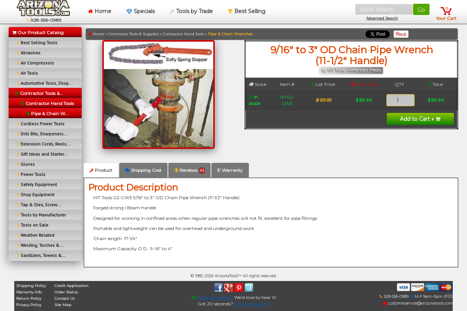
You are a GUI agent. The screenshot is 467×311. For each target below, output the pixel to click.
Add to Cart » (420, 119)
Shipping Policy (31, 285)
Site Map (62, 304)
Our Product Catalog (38, 32)
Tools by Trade (191, 11)
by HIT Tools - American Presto (351, 70)
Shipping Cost (143, 170)
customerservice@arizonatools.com (418, 303)
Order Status (66, 292)
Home (99, 11)
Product (101, 170)
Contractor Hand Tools (183, 34)
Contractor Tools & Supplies (133, 34)
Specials (140, 11)
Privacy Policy (28, 304)
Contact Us (64, 298)
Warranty (230, 170)
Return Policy (28, 298)
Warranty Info (29, 292)
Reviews (189, 170)
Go (421, 9)
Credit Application (71, 285)
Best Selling (246, 11)
